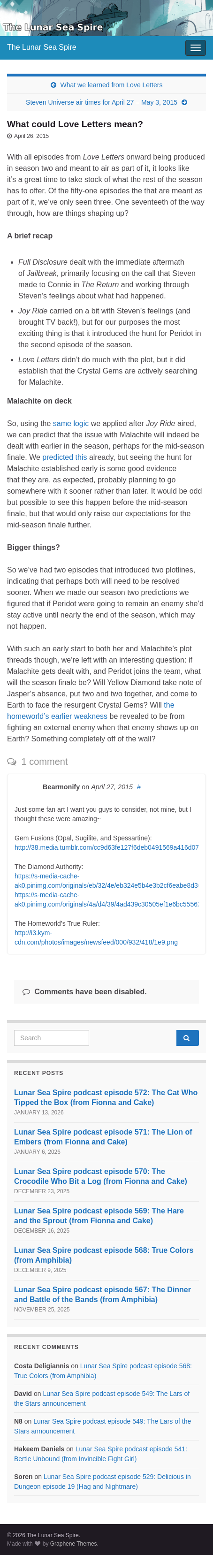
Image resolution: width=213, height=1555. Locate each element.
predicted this (64, 457)
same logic (71, 423)
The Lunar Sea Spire (41, 47)
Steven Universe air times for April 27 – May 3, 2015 (101, 102)
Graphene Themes (73, 1543)
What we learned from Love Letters (112, 85)
